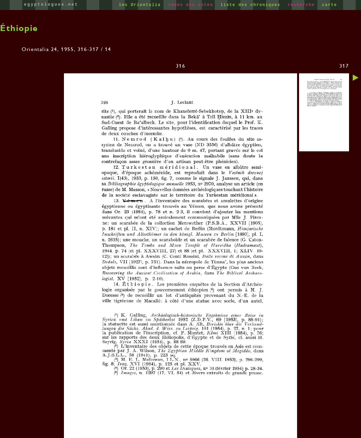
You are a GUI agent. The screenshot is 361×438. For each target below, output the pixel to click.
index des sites (192, 5)
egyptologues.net (51, 4)
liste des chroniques (251, 5)
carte (329, 5)
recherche (303, 5)
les (141, 5)
